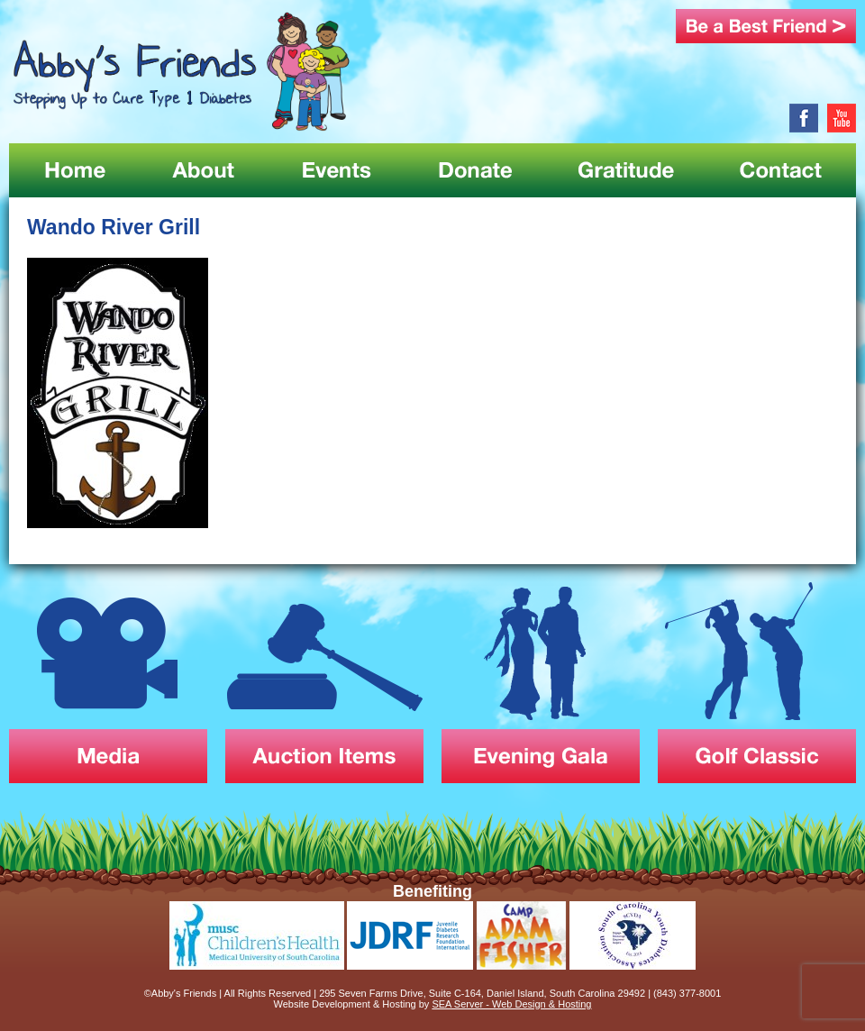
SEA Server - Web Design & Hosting (511, 1004)
